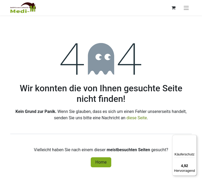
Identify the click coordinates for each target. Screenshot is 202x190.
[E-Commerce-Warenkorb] (173, 7)
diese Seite (137, 117)
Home (101, 162)
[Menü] (193, 138)
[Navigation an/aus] (186, 7)
